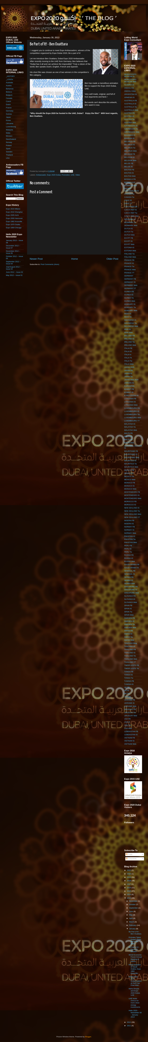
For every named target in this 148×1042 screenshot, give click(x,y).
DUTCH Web (129, 235)
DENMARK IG (130, 219)
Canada (9, 98)
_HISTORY (10, 76)
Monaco (9, 136)
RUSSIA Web (129, 561)
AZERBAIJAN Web (131, 132)
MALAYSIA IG (129, 424)
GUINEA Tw (129, 298)
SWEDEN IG (129, 621)
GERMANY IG (130, 282)
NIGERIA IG (129, 524)
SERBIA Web (129, 583)
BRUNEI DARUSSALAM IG (131, 190)
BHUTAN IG (129, 173)
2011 (129, 1026)
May (131, 915)
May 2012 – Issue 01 (14, 275)
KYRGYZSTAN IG (131, 395)
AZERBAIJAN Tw (131, 129)
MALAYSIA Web (130, 430)
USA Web (128, 728)
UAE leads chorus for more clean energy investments (134, 1003)
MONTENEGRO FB (132, 492)
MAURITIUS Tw (130, 464)
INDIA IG (127, 314)
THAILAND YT (130, 662)
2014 (129, 894)
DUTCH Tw (128, 232)
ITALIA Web (129, 364)
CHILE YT (128, 203)
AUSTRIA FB (129, 113)
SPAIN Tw (128, 612)
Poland (8, 145)
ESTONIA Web (130, 251)
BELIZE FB (128, 163)
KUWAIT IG (128, 392)
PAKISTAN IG (129, 536)
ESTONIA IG (129, 247)
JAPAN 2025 (129, 367)
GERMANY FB (130, 279)
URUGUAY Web (130, 716)
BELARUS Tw (129, 148)
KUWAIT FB (129, 389)
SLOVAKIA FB (130, 596)
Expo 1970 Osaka (13, 224)
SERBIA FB (128, 577)
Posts (129, 854)
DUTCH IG (128, 229)
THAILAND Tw (130, 656)
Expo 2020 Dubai (54, 175)
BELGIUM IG (129, 157)
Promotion (66, 175)
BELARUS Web (130, 151)
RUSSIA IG (128, 558)
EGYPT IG (128, 241)
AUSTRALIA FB (130, 101)
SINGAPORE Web (131, 593)
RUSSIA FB (129, 555)
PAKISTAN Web (130, 542)
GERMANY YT (130, 288)
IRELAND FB (129, 336)
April (131, 918)
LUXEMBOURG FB (132, 408)
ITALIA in (127, 355)
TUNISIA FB (129, 681)
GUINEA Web (129, 301)
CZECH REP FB (130, 207)
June (131, 911)
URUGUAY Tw (130, 713)
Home (74, 258)
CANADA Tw (129, 194)
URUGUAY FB (130, 709)
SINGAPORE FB (131, 587)
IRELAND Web (130, 345)
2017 (129, 884)
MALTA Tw (128, 440)
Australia (9, 83)
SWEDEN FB (129, 618)
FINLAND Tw (129, 254)
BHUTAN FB (129, 170)
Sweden (9, 152)
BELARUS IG (129, 145)
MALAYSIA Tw (130, 427)
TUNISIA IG (129, 684)
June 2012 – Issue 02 (14, 272)
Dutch (8, 105)
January (132, 929)
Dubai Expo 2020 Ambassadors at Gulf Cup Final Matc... (135, 981)
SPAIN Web (129, 615)
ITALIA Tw (128, 361)
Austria (8, 86)
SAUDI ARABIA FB (131, 565)
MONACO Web (130, 489)
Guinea (9, 114)
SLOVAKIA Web (130, 602)
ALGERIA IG (129, 85)
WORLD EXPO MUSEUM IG (130, 75)
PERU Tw (128, 552)
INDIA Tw (128, 317)
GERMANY (128, 276)
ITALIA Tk (128, 358)
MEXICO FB (129, 470)
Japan (8, 117)
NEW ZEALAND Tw (132, 511)
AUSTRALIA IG (130, 104)
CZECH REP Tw (130, 213)
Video (77, 175)
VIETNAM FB (129, 738)
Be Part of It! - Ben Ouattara (135, 933)
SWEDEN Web (130, 628)
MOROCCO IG (130, 505)
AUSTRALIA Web (131, 110)
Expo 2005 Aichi (12, 215)
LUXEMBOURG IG (131, 411)
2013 (129, 898)
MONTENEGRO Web (132, 498)
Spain (8, 149)
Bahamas (9, 89)
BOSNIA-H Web (130, 186)
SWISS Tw (128, 637)
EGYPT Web (129, 244)
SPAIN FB (128, 605)
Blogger (88, 1037)
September (133, 908)
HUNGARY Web (130, 311)
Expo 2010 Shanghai (14, 212)
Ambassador (41, 175)
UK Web (127, 697)
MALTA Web (129, 443)
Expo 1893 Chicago (14, 228)
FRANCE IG (129, 263)
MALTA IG (128, 436)
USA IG (127, 722)
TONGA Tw (128, 678)
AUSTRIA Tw (129, 119)
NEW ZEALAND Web (132, 514)
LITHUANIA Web (131, 405)
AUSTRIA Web (130, 123)
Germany (9, 111)
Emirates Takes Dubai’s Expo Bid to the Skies (135, 940)
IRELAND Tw (129, 342)
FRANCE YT (129, 273)
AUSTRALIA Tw (130, 107)
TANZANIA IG (129, 646)
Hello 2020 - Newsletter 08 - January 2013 (135, 1014)
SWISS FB (128, 631)
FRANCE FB (129, 260)
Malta (8, 133)
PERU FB (128, 546)
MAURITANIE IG (130, 454)
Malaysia (9, 130)
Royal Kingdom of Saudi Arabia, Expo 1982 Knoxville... (135, 969)
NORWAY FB (129, 527)
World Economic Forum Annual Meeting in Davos (135, 958)
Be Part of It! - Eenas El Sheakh (134, 949)
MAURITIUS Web (131, 467)
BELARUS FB (129, 141)
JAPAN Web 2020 (131, 380)
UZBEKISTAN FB (131, 731)
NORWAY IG (129, 530)
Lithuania (9, 123)
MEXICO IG (129, 473)
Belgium (9, 95)
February (133, 925)
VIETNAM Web (130, 744)
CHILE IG (128, 200)
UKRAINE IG (129, 703)
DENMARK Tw (130, 222)
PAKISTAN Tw (130, 539)
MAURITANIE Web (131, 457)
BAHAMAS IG (129, 135)
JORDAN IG (129, 383)
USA (8, 158)
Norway (9, 142)
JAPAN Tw (128, 377)
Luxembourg (11, 127)
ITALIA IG (128, 351)
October (132, 904)
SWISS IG (128, 634)
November (133, 901)
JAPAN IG (128, 374)
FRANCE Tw (129, 266)
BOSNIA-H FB (130, 179)
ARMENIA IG (129, 97)
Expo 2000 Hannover (14, 218)
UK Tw (127, 694)
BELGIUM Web (130, 160)
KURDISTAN (129, 386)
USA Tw (127, 725)
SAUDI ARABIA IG (131, 568)
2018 (129, 881)
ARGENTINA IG (130, 94)
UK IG (126, 690)
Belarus (9, 92)
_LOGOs (9, 79)
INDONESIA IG (130, 320)
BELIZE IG (128, 167)
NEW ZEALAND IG (132, 508)
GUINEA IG (128, 295)
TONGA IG (128, 675)
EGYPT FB (128, 238)
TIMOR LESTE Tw (131, 668)
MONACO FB (129, 483)
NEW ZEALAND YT (132, 517)
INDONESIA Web (131, 326)
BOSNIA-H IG (129, 182)
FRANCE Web (130, 270)
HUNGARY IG (129, 304)
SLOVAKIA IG (129, 599)
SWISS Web (129, 640)
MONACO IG (129, 486)
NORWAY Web (130, 533)
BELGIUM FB (129, 154)
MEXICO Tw (129, 476)
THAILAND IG (129, 653)
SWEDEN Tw (129, 624)
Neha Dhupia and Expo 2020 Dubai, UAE (134, 992)
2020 (129, 874)
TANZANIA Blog (130, 643)
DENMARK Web (130, 225)
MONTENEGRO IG (132, 495)
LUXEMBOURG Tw (132, 414)
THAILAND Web (130, 659)
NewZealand (11, 139)
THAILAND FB (130, 650)
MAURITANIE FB (131, 451)
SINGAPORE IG (130, 590)
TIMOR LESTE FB (131, 665)
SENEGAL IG (129, 574)
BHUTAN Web (130, 176)
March (132, 922)
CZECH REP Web (131, 216)
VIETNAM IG (129, 741)
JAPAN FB (128, 370)
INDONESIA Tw (130, 323)
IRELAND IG (129, 339)
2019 (129, 877)
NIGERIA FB (129, 520)
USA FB (127, 719)
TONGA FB (128, 672)
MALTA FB (128, 433)
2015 (129, 891)
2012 (129, 1022)
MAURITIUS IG (130, 461)
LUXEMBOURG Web (132, 418)
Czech (8, 101)
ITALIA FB (128, 348)
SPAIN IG (128, 609)
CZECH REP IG (130, 210)
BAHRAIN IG (129, 138)
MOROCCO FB (130, 502)
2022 (129, 870)
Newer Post (36, 258)
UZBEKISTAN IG (131, 735)
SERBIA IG (128, 580)
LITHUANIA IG (130, 402)
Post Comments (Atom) (50, 264)
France (8, 108)
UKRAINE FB (129, 700)
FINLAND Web (130, 257)
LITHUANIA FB (130, 399)
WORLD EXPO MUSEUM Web (130, 81)
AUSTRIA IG (129, 116)
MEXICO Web (129, 480)
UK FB (127, 687)
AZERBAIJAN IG (131, 126)
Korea (8, 120)
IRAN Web (128, 332)
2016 (129, 888)
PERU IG (128, 549)
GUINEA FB (129, 292)
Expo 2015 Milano (13, 209)
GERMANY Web (130, 285)
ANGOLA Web (130, 91)
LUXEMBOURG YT (132, 421)
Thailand (9, 155)
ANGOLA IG (129, 88)
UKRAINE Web (130, 706)
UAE (72, 175)
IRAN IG (127, 329)
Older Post (112, 258)
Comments (131, 859)
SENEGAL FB (129, 571)
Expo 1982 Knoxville (14, 221)
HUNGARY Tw (130, 307)
